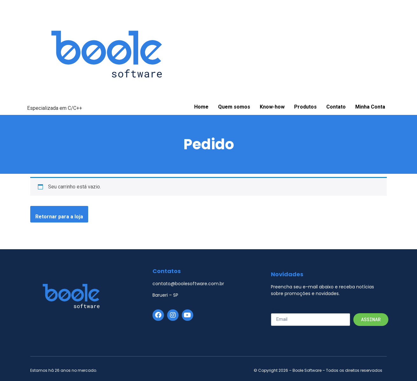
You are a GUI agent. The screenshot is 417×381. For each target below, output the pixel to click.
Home (201, 107)
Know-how (272, 107)
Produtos (305, 107)
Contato (336, 107)
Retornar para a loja (59, 217)
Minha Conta (370, 107)
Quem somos (234, 107)
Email (277, 310)
